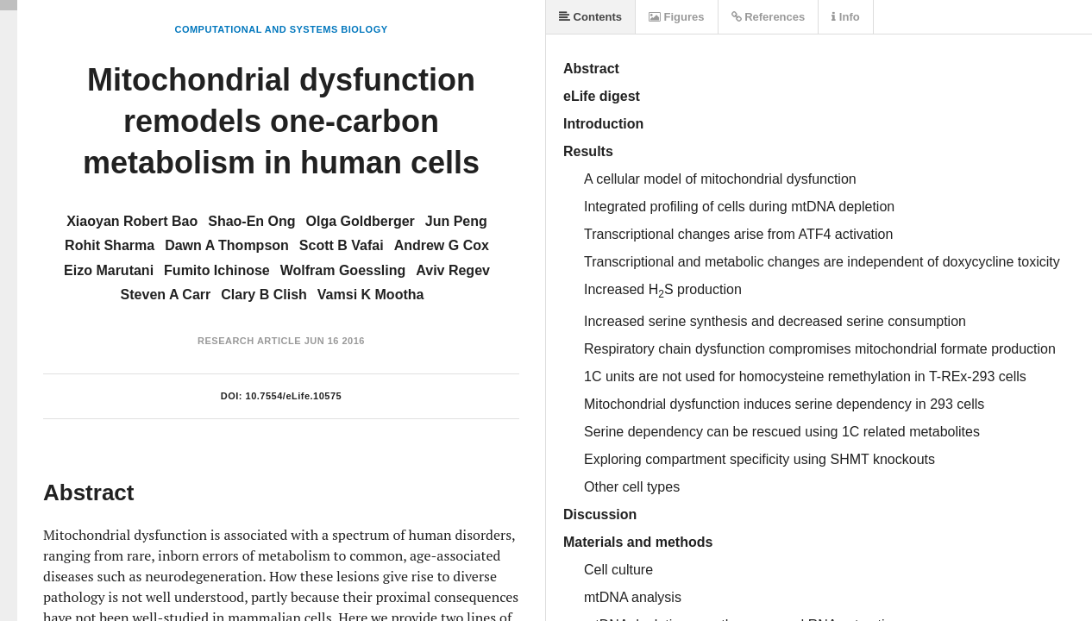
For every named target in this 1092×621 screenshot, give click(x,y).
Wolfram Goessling (343, 270)
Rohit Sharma (109, 245)
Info (845, 16)
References (768, 16)
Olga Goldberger (360, 221)
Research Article (249, 341)
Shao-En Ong (251, 221)
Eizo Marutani (109, 270)
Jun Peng (456, 221)
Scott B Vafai (341, 245)
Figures (677, 16)
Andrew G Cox (441, 245)
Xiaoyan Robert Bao (132, 221)
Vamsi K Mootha (370, 294)
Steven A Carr (166, 294)
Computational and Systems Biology (280, 29)
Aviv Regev (453, 270)
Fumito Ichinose (217, 270)
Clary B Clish (264, 294)
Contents (590, 16)
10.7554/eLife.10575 (294, 396)
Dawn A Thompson (227, 245)
